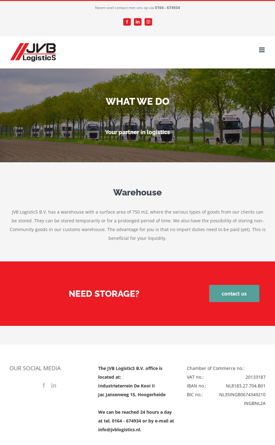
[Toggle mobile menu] (262, 50)
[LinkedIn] (53, 385)
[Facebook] (43, 385)
